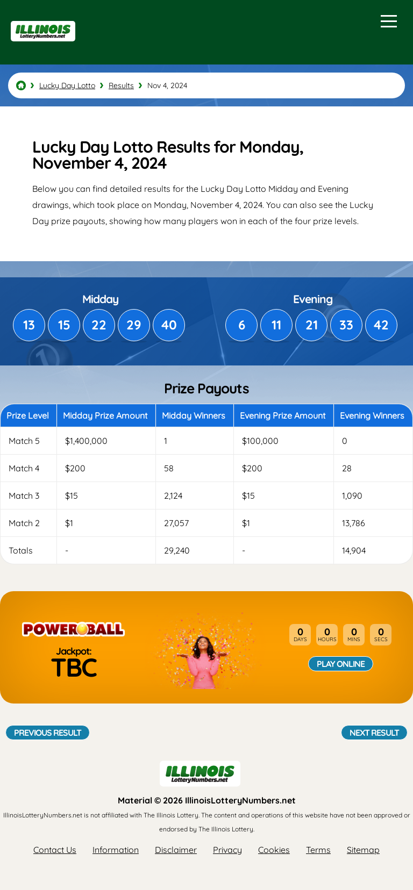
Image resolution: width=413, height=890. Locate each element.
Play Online (341, 663)
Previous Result (47, 732)
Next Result (374, 732)
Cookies (274, 849)
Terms (318, 849)
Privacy (227, 849)
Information (115, 849)
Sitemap (363, 849)
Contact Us (54, 849)
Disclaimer (176, 849)
